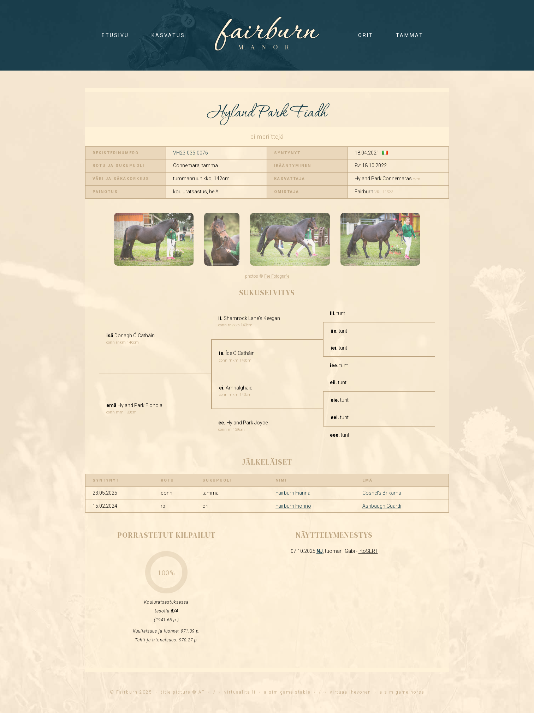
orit (365, 35)
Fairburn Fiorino (293, 506)
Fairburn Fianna (292, 493)
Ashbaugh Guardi (381, 506)
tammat (409, 35)
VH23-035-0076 (190, 153)
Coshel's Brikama (381, 493)
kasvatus (168, 35)
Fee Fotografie (276, 276)
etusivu (115, 35)
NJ (319, 551)
